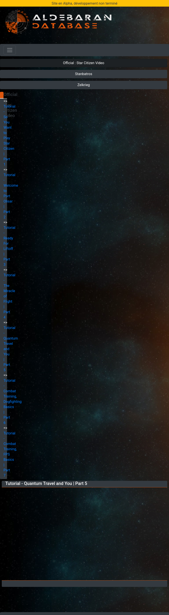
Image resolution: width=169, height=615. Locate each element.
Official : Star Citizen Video (83, 63)
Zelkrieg (83, 85)
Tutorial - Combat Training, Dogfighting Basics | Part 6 (13, 401)
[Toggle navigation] (10, 50)
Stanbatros (83, 74)
